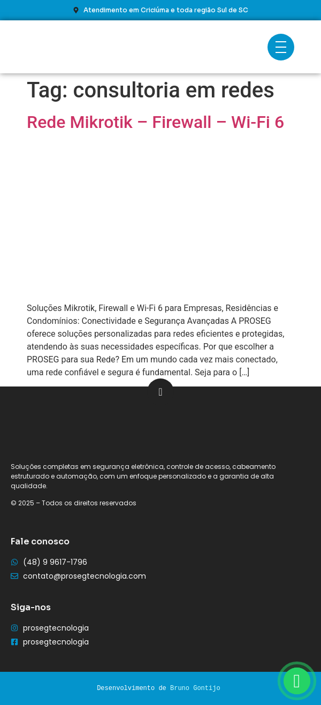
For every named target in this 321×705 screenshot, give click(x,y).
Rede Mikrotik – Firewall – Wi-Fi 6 (155, 122)
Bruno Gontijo (195, 688)
